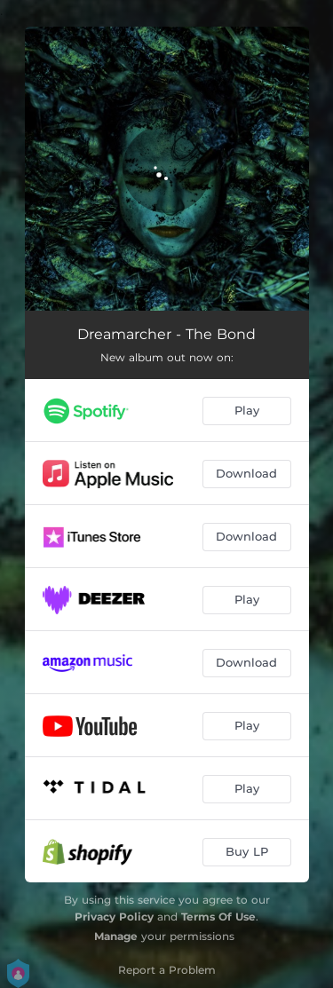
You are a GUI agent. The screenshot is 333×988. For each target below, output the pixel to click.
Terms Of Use (218, 916)
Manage (116, 936)
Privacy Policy (114, 916)
